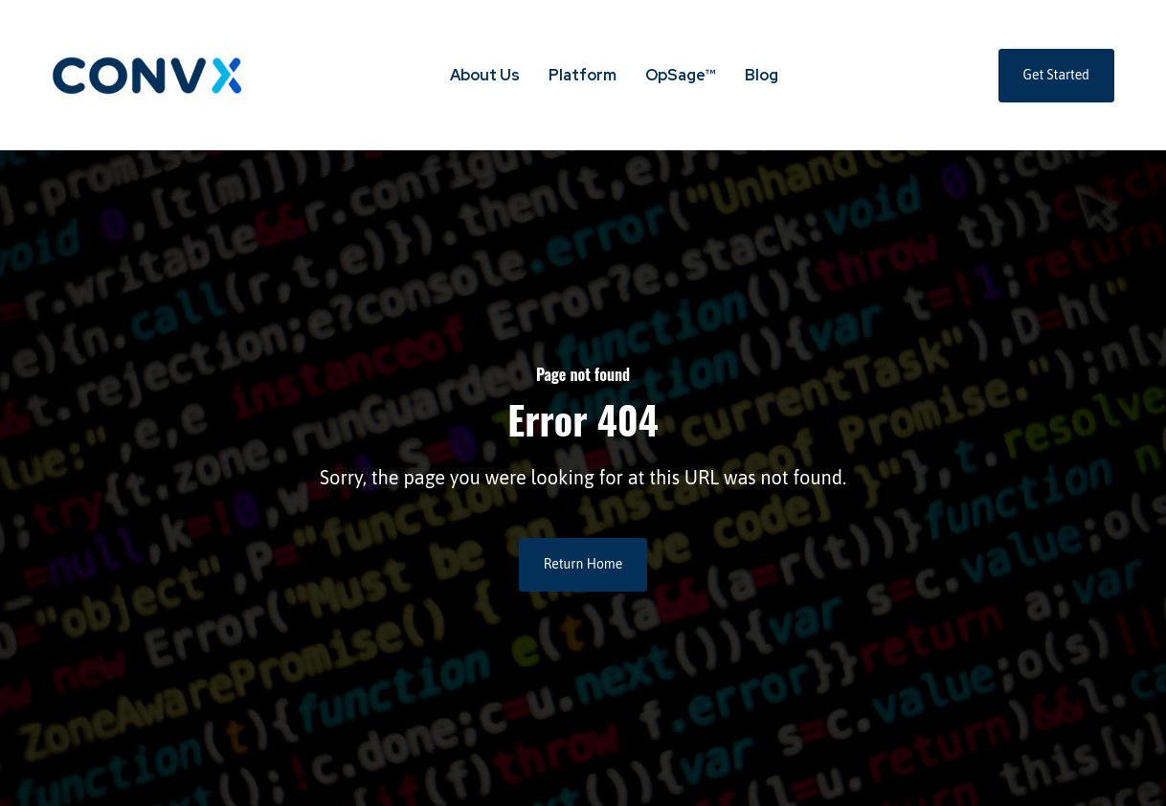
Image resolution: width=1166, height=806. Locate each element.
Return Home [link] (583, 563)
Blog (761, 75)
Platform (583, 75)
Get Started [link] (1056, 74)
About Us (485, 75)
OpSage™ (680, 75)
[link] (147, 74)
